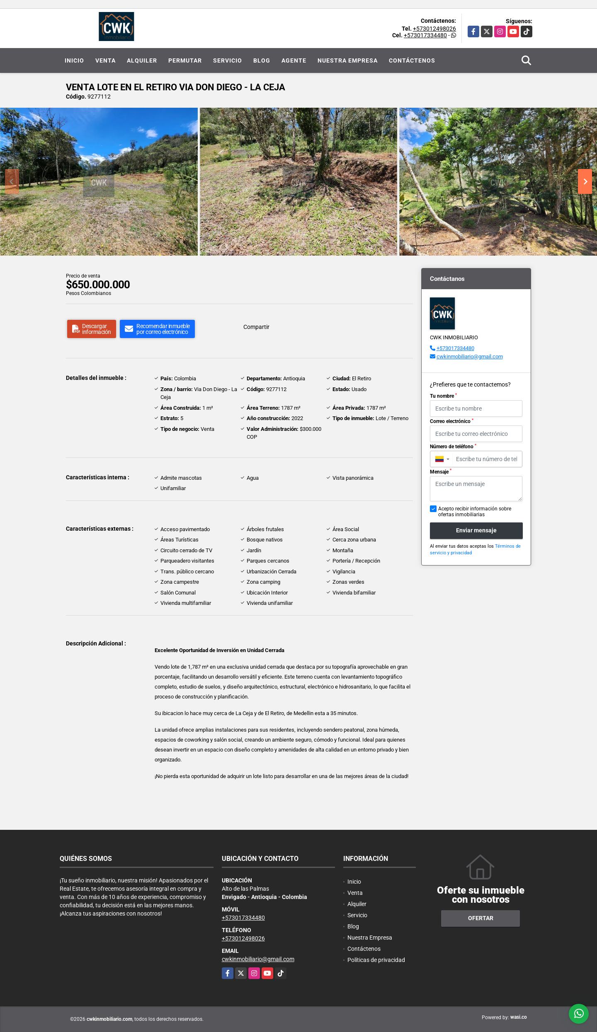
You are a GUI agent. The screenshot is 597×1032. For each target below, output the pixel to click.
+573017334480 (425, 35)
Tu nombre (443, 396)
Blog (261, 60)
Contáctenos (412, 60)
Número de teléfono (453, 446)
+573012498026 (434, 28)
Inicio (74, 60)
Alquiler (142, 60)
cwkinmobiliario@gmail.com (470, 356)
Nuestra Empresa (348, 60)
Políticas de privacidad (376, 960)
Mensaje (440, 471)
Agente (294, 60)
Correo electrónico (451, 421)
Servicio (227, 60)
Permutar (185, 60)
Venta (105, 60)
